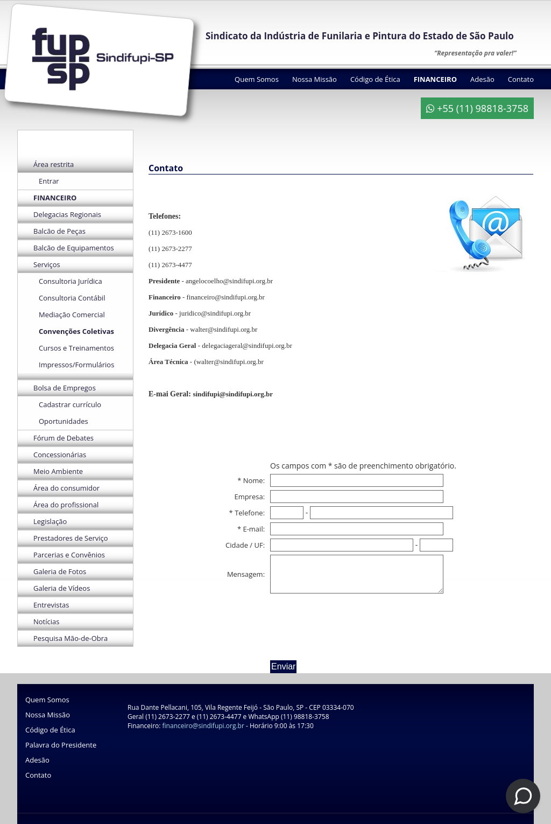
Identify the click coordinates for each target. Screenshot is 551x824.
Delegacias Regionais (67, 214)
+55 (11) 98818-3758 (477, 108)
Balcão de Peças (59, 231)
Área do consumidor (66, 488)
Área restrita (53, 164)
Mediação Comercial (72, 314)
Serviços (46, 264)
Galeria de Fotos (59, 571)
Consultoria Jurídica (70, 281)
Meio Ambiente (58, 471)
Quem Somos (257, 79)
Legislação (50, 521)
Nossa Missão (314, 79)
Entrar (49, 181)
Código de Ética (375, 79)
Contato (521, 79)
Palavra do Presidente (60, 745)
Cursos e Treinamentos (76, 348)
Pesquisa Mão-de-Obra (70, 638)
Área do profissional (65, 504)
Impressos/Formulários (76, 364)
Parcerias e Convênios (69, 555)
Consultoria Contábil (72, 298)
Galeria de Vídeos (61, 588)
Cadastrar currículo (70, 404)
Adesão (482, 79)
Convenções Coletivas (76, 331)
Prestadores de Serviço (70, 538)
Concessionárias (59, 454)
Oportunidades (63, 421)
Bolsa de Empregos (64, 388)
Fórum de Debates (63, 438)
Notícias (46, 621)
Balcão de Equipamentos (73, 248)
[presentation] (352, 625)
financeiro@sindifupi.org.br (203, 725)
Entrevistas (51, 605)
